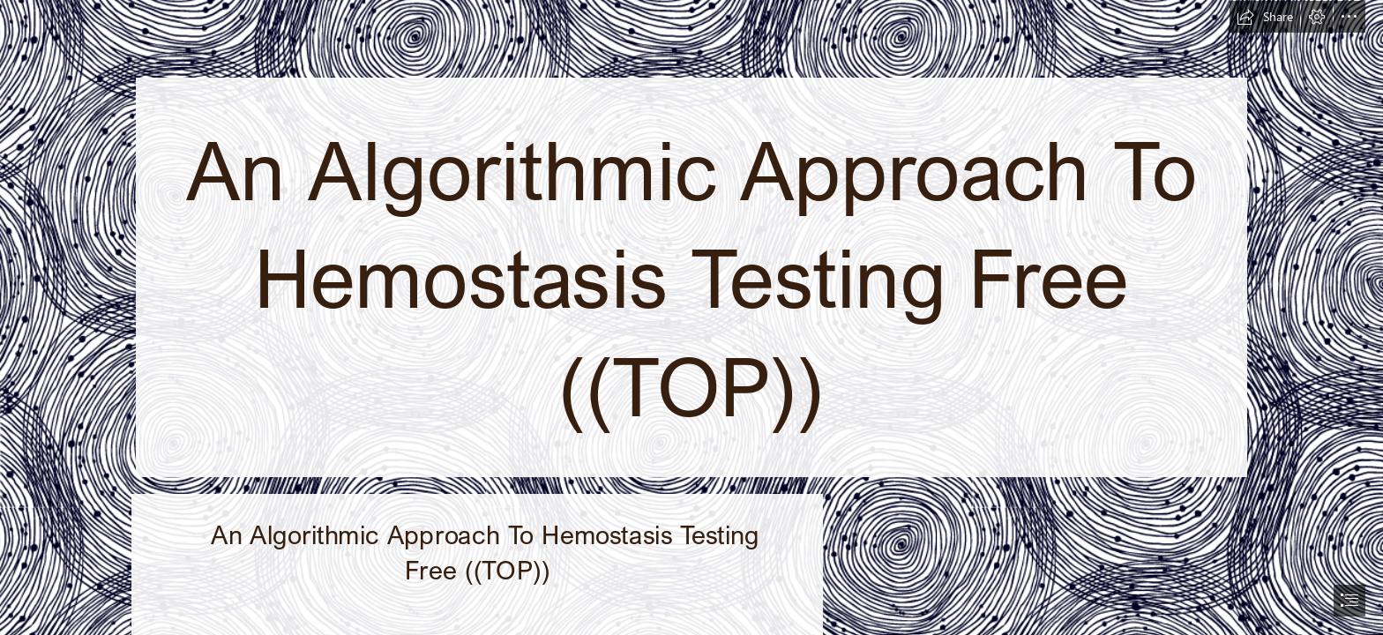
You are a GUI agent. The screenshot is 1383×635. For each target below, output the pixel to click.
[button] (1265, 17)
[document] (691, 317)
